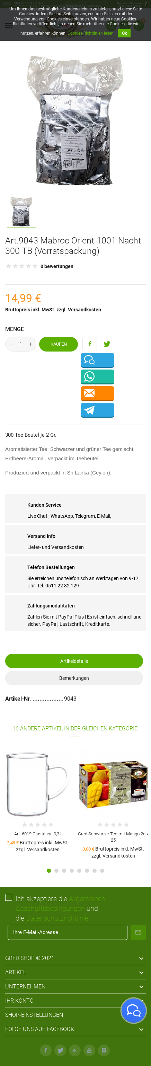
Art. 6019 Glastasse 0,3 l (37, 833)
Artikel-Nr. (19, 698)
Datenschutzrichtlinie (57, 918)
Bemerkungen (74, 678)
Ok (124, 33)
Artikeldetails (74, 661)
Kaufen (59, 344)
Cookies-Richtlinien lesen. (91, 33)
